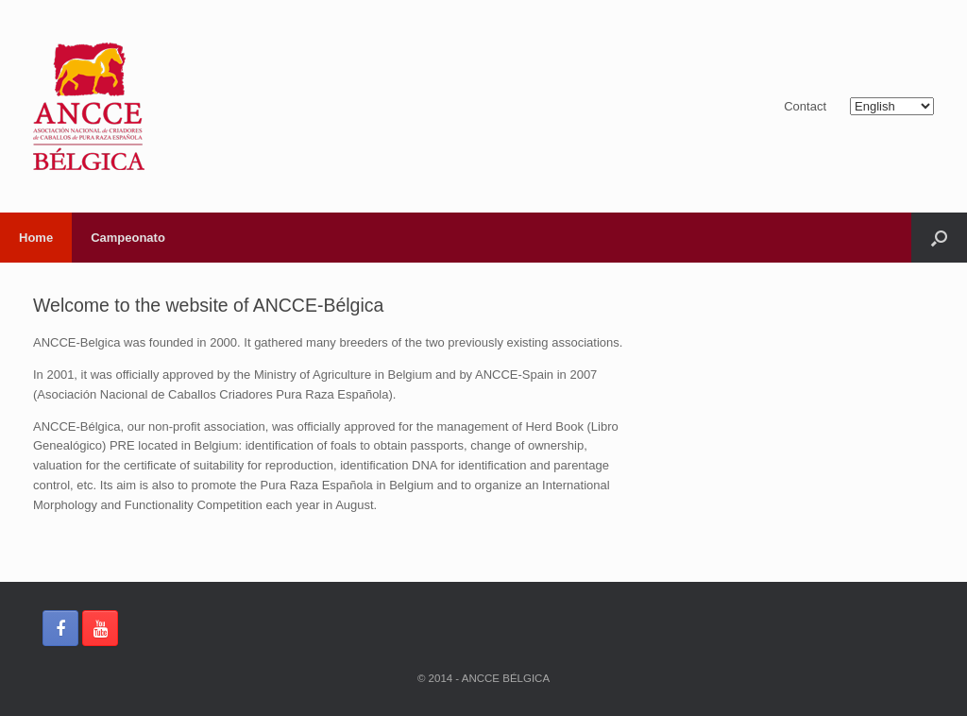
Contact (805, 106)
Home (36, 237)
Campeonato (128, 237)
